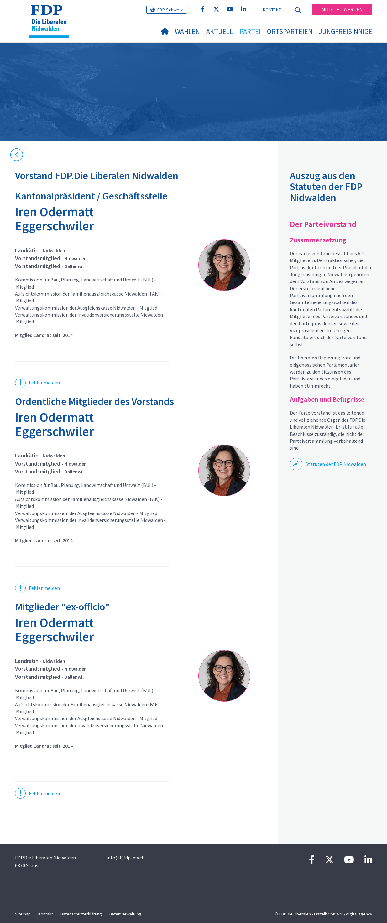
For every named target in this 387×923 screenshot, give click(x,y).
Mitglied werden (342, 10)
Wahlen (187, 31)
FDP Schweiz (170, 10)
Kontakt (272, 10)
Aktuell (219, 31)
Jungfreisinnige (345, 31)
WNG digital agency (354, 914)
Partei (250, 31)
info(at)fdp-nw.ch (125, 857)
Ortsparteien (289, 31)
